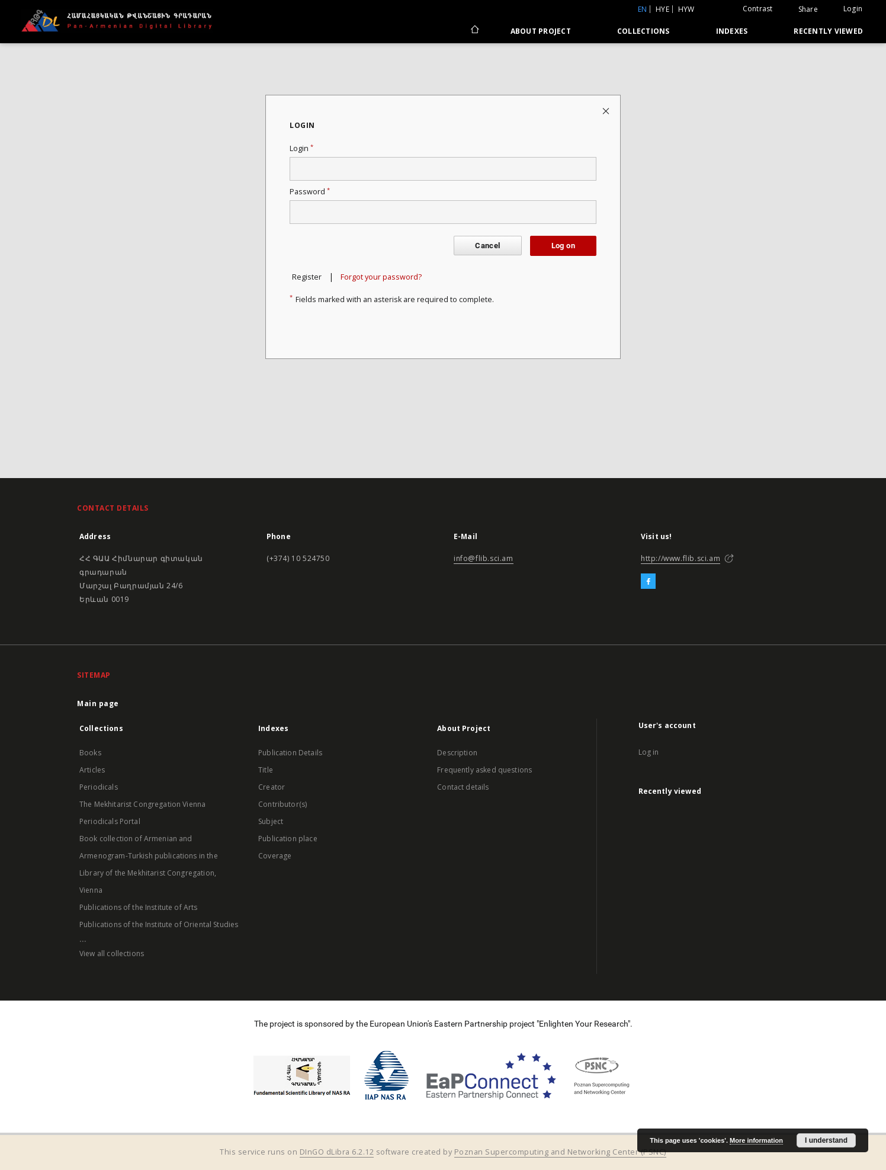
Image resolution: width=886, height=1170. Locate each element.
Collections (643, 31)
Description (457, 753)
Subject (270, 821)
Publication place (287, 839)
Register (307, 277)
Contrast (758, 9)
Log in (648, 752)
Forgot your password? (381, 277)
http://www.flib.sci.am (680, 558)
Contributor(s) (282, 804)
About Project (541, 31)
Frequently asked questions (484, 770)
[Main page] (474, 31)
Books (90, 753)
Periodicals (98, 787)
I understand (826, 1140)
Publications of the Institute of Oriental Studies (158, 924)
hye (662, 9)
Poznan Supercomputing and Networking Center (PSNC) (560, 1152)
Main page (98, 703)
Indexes (732, 31)
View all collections (111, 953)
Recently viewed (828, 31)
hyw (686, 9)
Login (852, 9)
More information (756, 1140)
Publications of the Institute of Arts (138, 907)
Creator (271, 787)
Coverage (274, 856)
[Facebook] (648, 581)
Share (808, 9)
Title (265, 770)
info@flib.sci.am (483, 558)
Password (310, 192)
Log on (563, 245)
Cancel (487, 245)
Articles (92, 770)
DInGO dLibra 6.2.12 (337, 1152)
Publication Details (290, 753)
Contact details (463, 787)
